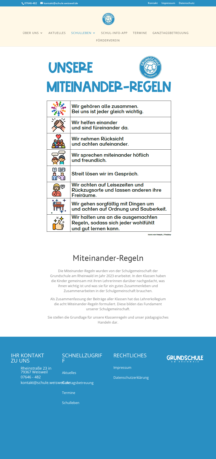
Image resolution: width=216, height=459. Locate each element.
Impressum (168, 3)
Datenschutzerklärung (131, 377)
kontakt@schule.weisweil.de (45, 382)
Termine (140, 33)
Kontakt (153, 3)
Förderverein (108, 40)
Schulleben (81, 33)
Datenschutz (186, 3)
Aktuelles (57, 33)
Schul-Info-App (114, 33)
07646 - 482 (31, 376)
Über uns (31, 33)
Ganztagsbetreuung (170, 33)
